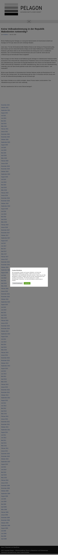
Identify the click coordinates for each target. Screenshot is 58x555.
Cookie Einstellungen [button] (17, 283)
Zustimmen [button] (27, 283)
